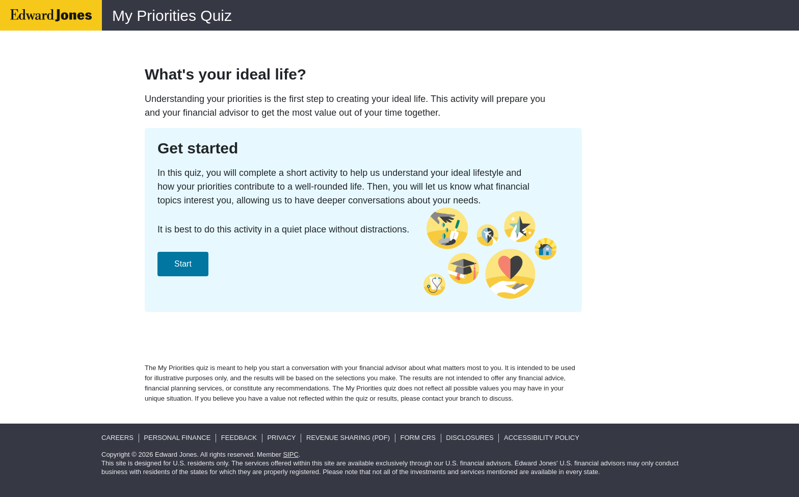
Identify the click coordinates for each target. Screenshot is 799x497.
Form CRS (418, 437)
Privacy (281, 437)
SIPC (290, 454)
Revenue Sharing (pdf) (348, 437)
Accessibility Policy (541, 437)
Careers (117, 437)
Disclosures (469, 437)
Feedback (239, 437)
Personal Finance (177, 437)
